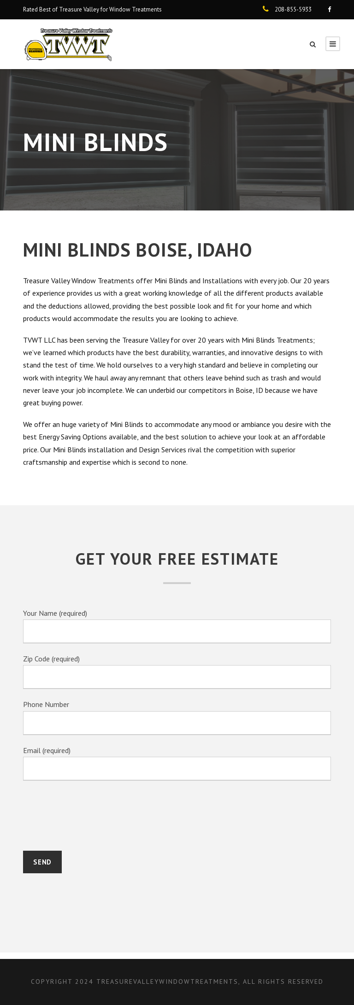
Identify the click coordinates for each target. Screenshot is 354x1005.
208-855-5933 (293, 9)
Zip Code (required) (177, 670)
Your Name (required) (177, 626)
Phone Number (177, 715)
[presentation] (93, 817)
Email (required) (177, 760)
